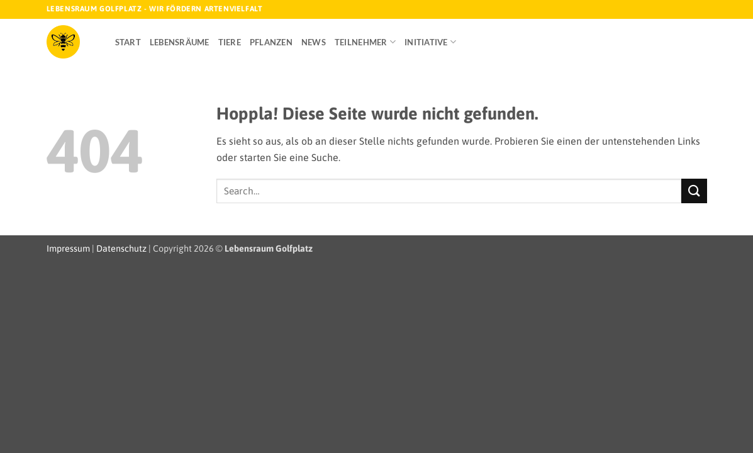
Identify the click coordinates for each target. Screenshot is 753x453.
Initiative (430, 42)
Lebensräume (179, 42)
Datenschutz (121, 248)
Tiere (229, 42)
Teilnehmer (365, 42)
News (313, 42)
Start (128, 42)
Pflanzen (271, 42)
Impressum (68, 248)
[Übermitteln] (693, 191)
